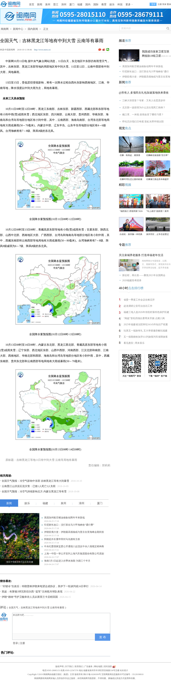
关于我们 (69, 666)
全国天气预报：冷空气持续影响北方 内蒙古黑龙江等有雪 (34, 491)
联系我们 (79, 666)
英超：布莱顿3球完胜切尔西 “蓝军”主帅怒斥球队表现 (32, 591)
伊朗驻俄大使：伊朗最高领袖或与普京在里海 (146, 76)
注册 (160, 4)
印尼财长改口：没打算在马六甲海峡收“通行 (145, 71)
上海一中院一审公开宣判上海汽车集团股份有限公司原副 (74, 553)
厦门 (71, 4)
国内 (87, 4)
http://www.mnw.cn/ (42, 49)
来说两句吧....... (61, 623)
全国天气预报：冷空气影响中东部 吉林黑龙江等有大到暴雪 (35, 480)
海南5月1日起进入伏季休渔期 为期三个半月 (67, 561)
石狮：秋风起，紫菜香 (130, 155)
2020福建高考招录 (131, 280)
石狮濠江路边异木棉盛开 (157, 179)
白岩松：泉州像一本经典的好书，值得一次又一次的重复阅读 (131, 234)
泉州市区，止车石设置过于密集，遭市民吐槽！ (157, 234)
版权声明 (59, 666)
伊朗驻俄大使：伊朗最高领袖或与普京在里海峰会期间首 (74, 532)
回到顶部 (108, 666)
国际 (95, 4)
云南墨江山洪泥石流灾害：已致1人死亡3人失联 (29, 486)
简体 (164, 4)
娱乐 (112, 4)
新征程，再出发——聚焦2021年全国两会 (143, 275)
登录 (15, 643)
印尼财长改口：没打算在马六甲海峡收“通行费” (69, 525)
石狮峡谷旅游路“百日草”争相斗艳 (157, 155)
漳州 (63, 4)
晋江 (55, 4)
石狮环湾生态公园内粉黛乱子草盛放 (131, 179)
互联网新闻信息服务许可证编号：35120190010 (122, 674)
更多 (128, 4)
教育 (104, 4)
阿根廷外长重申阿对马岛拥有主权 (62, 539)
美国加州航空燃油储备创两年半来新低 (64, 517)
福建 (79, 4)
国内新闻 (33, 29)
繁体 (169, 4)
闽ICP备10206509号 (92, 674)
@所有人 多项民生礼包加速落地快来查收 (144, 92)
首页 (31, 4)
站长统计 (124, 670)
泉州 (47, 4)
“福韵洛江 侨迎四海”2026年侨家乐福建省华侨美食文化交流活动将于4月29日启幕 (131, 211)
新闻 (39, 4)
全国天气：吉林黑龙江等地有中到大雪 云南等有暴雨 (36, 607)
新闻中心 (18, 29)
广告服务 (88, 666)
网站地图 (98, 666)
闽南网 (5, 29)
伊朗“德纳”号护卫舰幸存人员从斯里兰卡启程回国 (30, 597)
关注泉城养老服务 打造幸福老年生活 (141, 255)
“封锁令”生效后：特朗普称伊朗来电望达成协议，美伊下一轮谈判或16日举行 (45, 586)
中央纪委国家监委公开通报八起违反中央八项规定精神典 (74, 546)
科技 (120, 4)
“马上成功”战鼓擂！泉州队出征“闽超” (157, 211)
